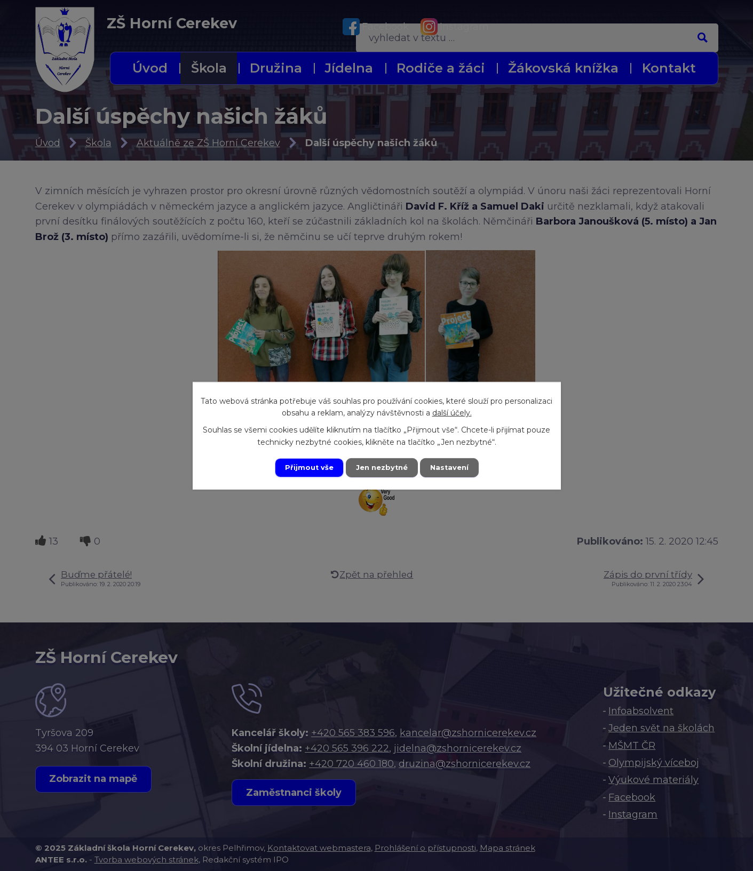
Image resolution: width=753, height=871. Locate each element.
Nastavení (452, 467)
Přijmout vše (306, 467)
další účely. (452, 412)
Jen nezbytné (381, 467)
